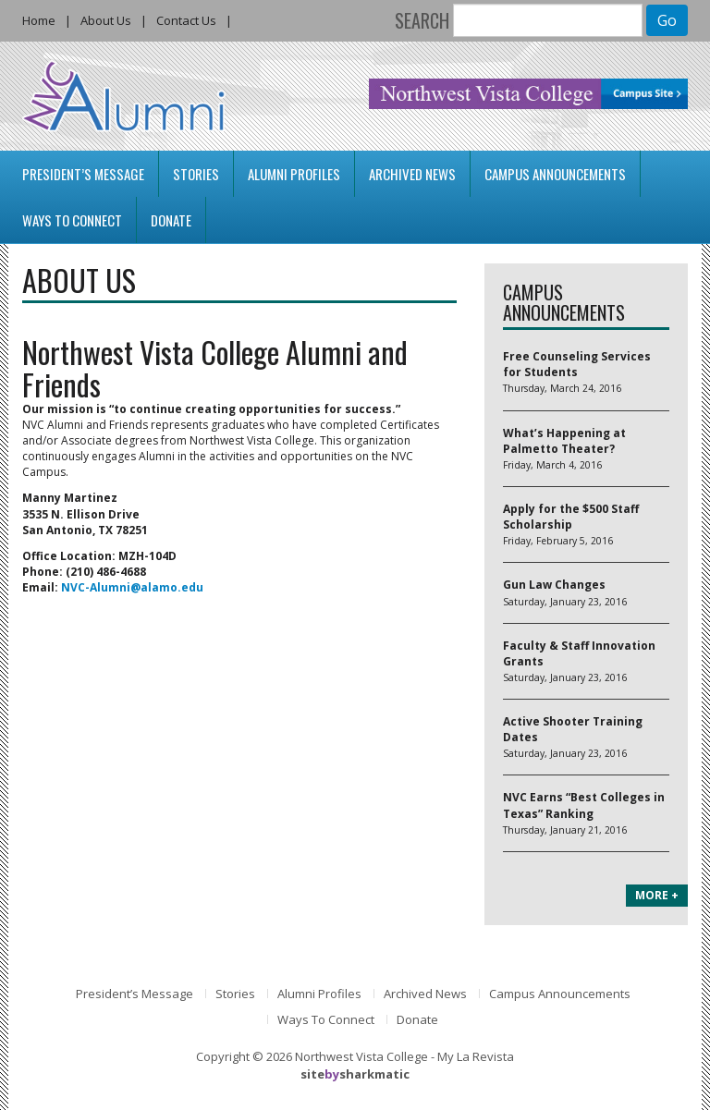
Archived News (412, 174)
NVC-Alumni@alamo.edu (132, 587)
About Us (105, 20)
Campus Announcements (555, 174)
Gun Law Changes (554, 584)
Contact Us (186, 20)
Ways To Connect (72, 220)
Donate (171, 220)
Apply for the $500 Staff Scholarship (571, 516)
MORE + (657, 895)
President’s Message (83, 174)
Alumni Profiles (294, 174)
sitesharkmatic (355, 1074)
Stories (196, 174)
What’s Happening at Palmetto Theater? (564, 441)
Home (38, 20)
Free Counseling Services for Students (577, 364)
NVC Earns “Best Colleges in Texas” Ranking (584, 805)
